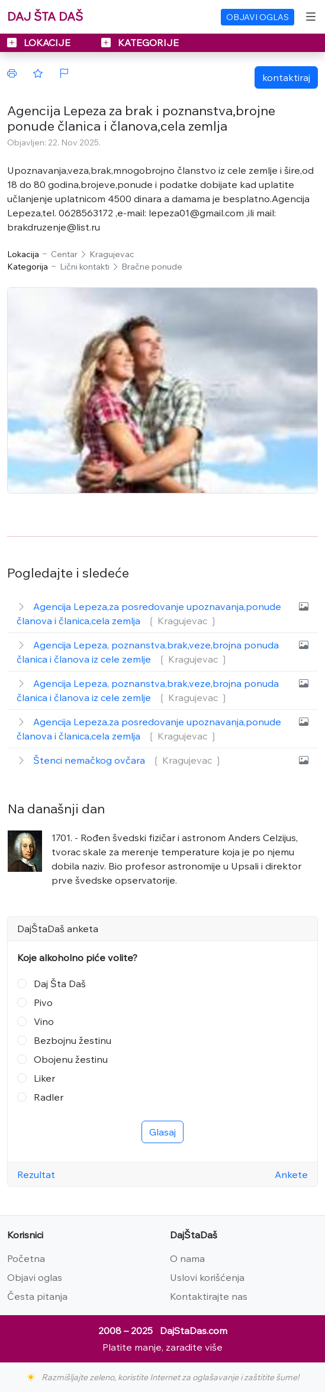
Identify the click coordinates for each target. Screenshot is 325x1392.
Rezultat (36, 1174)
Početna (26, 1258)
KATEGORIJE (140, 42)
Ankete (291, 1174)
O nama (187, 1258)
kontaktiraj (286, 77)
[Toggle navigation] (311, 16)
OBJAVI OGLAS (257, 17)
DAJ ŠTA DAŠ (45, 16)
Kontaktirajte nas (208, 1296)
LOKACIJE (40, 42)
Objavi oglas (34, 1277)
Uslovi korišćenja (207, 1277)
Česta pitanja (37, 1296)
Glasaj (162, 1132)
